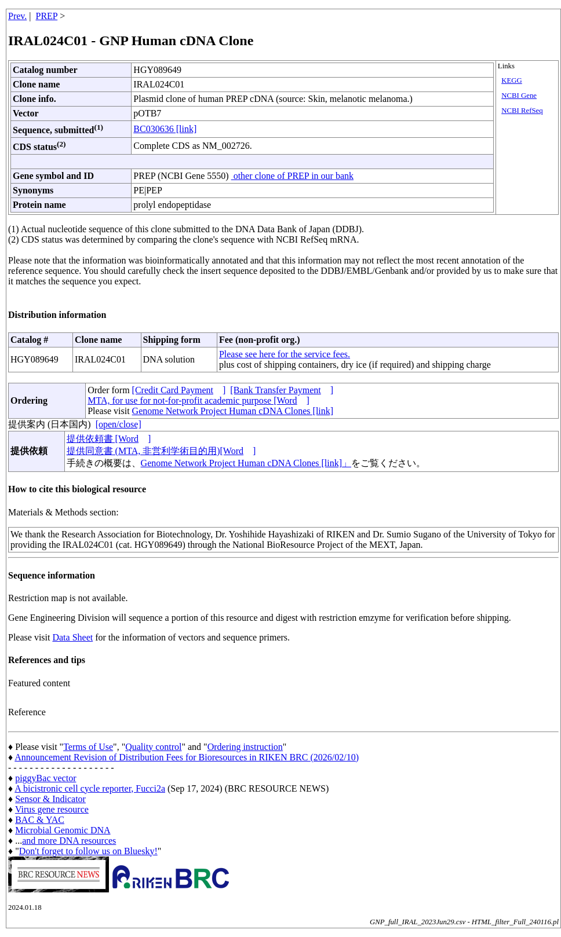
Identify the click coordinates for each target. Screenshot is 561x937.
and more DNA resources (69, 841)
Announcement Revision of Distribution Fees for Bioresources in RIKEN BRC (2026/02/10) (186, 757)
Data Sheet (72, 637)
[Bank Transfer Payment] (281, 390)
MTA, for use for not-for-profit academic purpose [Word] (198, 400)
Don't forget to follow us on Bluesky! (88, 851)
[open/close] (118, 424)
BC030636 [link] (164, 129)
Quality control (153, 747)
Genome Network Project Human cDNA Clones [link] (232, 411)
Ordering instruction (245, 747)
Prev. (17, 16)
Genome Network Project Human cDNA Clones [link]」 (246, 463)
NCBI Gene (519, 95)
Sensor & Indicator (50, 799)
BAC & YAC (39, 820)
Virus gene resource (52, 809)
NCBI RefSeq (521, 111)
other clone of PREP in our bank (292, 176)
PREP (47, 16)
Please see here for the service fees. (284, 354)
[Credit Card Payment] (179, 390)
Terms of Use (88, 747)
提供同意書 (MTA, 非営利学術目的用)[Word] (161, 451)
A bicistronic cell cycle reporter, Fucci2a (89, 788)
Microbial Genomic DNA (62, 830)
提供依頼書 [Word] (109, 439)
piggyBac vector (45, 778)
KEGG (511, 80)
